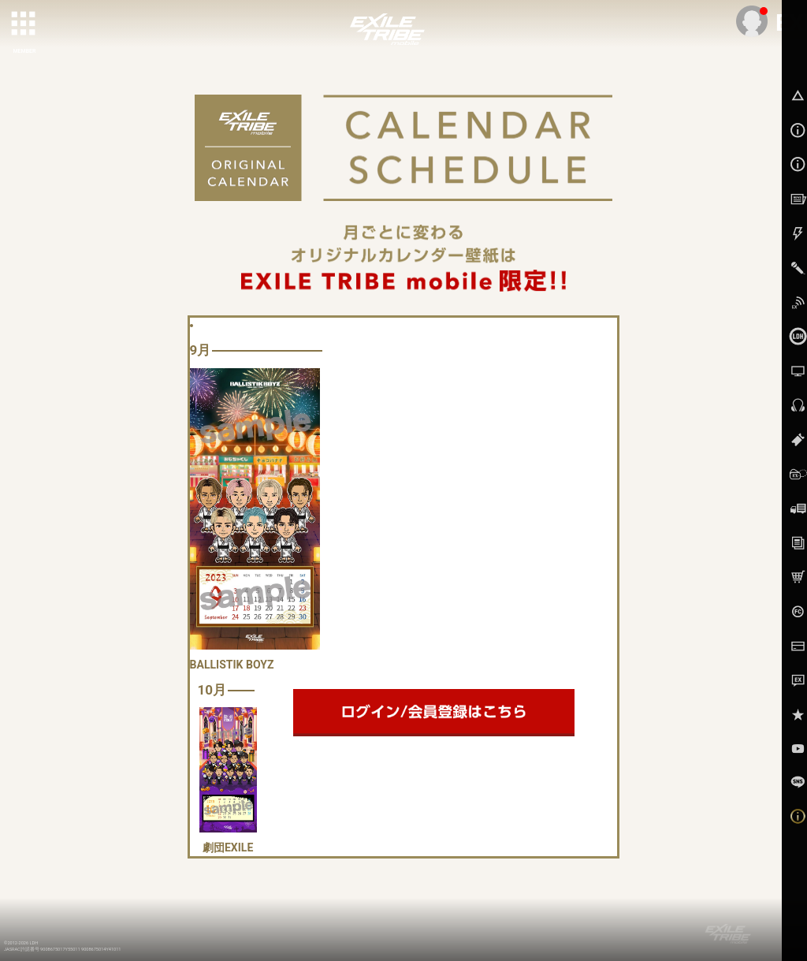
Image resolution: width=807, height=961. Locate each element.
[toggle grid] (24, 24)
